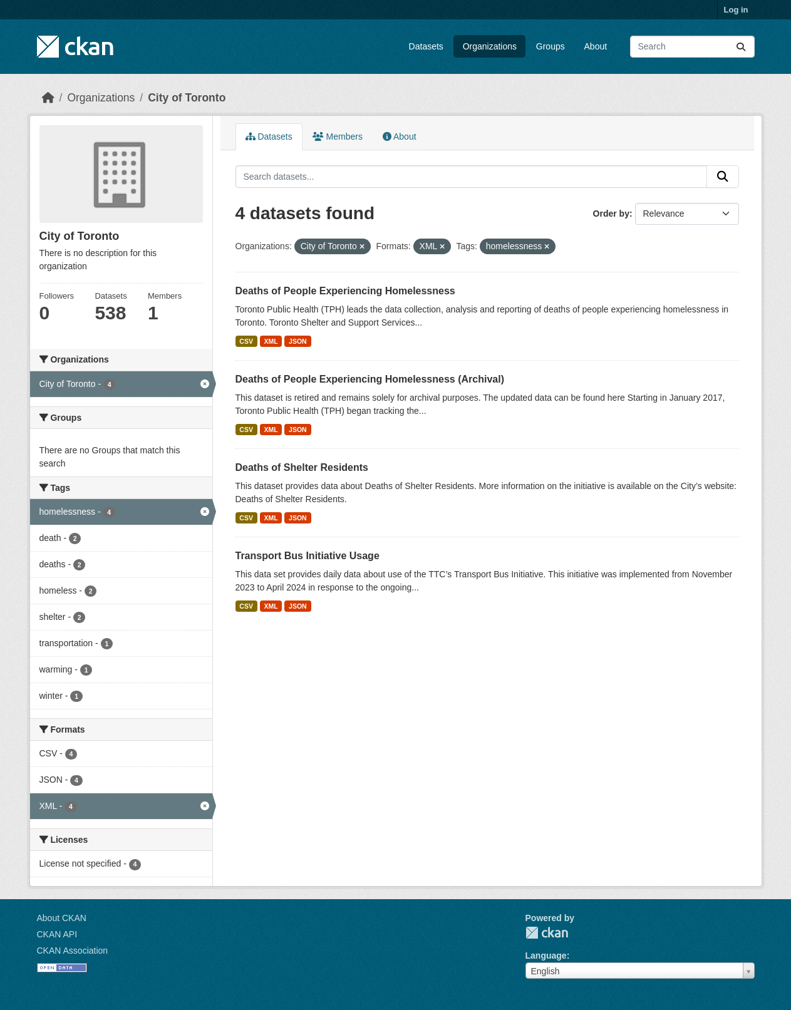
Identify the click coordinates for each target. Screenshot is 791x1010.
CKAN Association (72, 951)
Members (338, 136)
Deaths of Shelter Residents (302, 467)
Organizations (490, 46)
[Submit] (740, 47)
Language (546, 956)
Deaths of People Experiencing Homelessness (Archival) (369, 379)
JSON (298, 341)
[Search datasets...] (692, 47)
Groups (550, 46)
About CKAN (61, 918)
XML (270, 341)
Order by (611, 214)
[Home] (48, 97)
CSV (246, 341)
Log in (736, 9)
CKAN (546, 932)
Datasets (426, 46)
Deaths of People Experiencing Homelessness (345, 291)
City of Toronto (186, 97)
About (595, 46)
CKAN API (57, 934)
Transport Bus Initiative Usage (307, 555)
